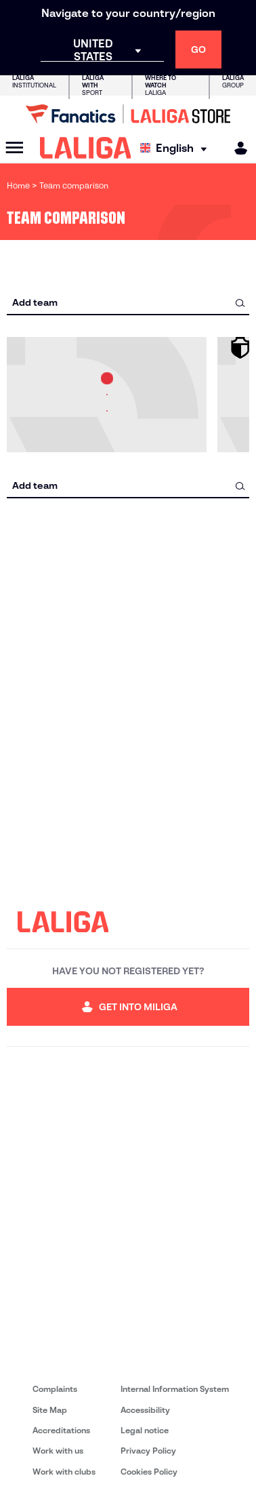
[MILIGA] (236, 148)
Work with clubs (64, 1471)
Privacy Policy (148, 1450)
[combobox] (128, 303)
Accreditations (61, 1430)
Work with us (58, 1450)
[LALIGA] (85, 148)
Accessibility (145, 1409)
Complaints (55, 1388)
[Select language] (176, 148)
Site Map (50, 1409)
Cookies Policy (149, 1471)
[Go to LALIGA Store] (128, 113)
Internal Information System (175, 1388)
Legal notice (145, 1430)
